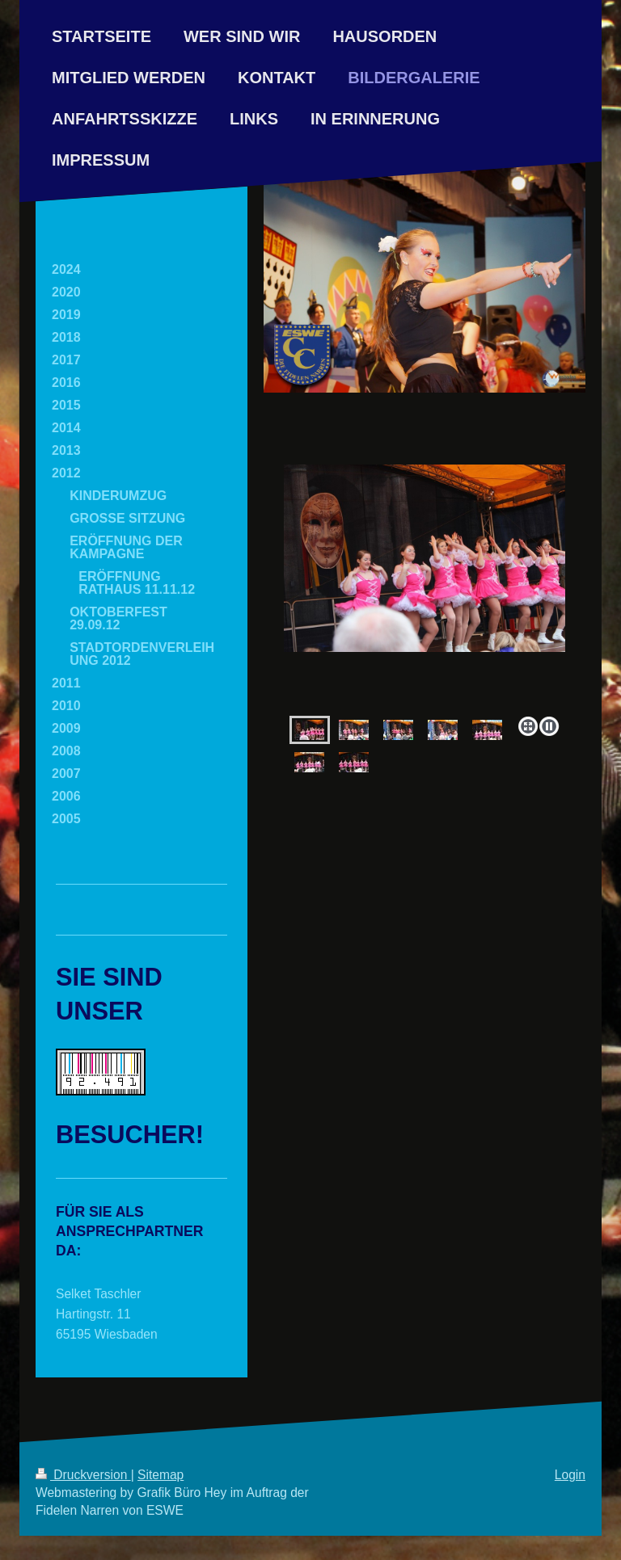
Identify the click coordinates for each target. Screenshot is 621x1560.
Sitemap (160, 1475)
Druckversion (83, 1475)
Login (570, 1475)
